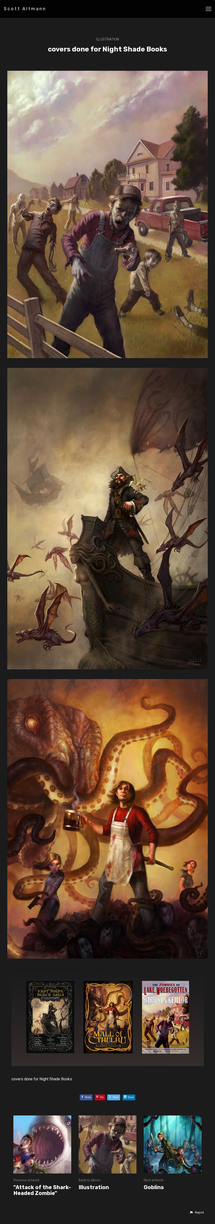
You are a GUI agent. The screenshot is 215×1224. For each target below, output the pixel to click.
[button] (197, 1212)
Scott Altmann (25, 8)
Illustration (107, 39)
